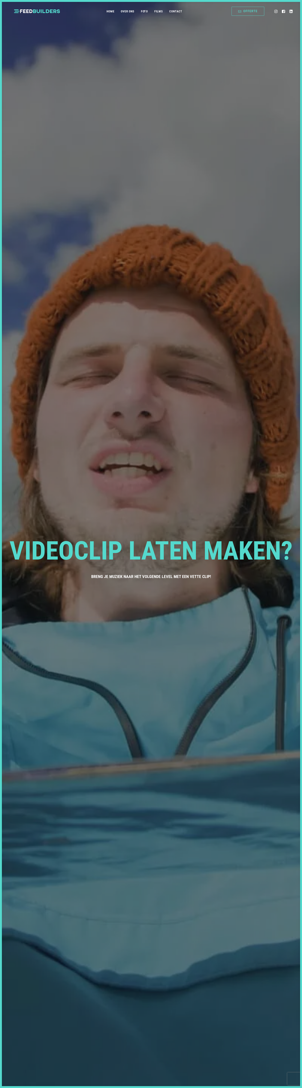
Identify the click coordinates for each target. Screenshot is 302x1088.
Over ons (127, 11)
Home (111, 11)
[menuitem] (110, 11)
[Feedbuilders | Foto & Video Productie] (37, 11)
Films (158, 11)
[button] (276, 11)
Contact (175, 11)
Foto (144, 11)
